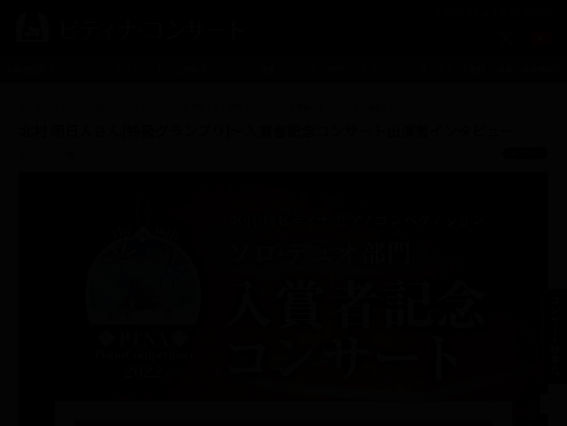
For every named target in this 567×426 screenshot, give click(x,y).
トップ (29, 107)
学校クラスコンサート (368, 69)
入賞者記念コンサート (46, 69)
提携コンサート (288, 69)
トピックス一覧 (79, 107)
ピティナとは (461, 12)
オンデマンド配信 (453, 69)
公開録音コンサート (211, 69)
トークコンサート (131, 69)
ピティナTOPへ (522, 12)
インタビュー (139, 107)
